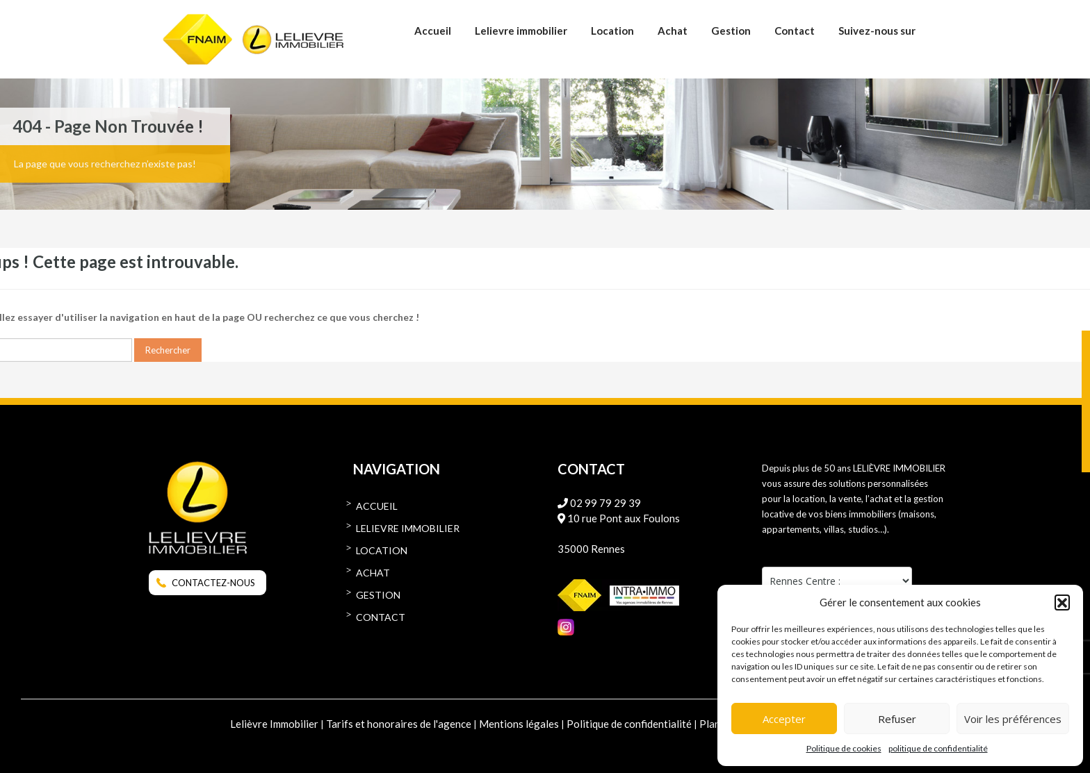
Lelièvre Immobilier (274, 723)
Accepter (784, 719)
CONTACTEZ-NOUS (213, 582)
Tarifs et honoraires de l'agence (398, 723)
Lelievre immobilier (521, 30)
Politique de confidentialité (629, 723)
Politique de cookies (843, 748)
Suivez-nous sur (877, 30)
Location (612, 30)
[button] (1062, 602)
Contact (794, 30)
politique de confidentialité (938, 748)
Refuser (897, 719)
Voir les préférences (1012, 719)
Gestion (731, 30)
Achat (673, 30)
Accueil (432, 30)
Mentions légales (519, 723)
